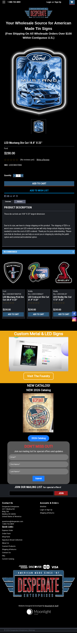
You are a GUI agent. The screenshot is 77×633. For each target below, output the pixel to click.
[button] (38, 376)
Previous (70, 252)
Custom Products (9, 546)
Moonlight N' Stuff (51, 606)
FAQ (3, 556)
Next (74, 252)
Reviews (19, 201)
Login (49, 2)
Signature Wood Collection (12, 540)
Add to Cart (13, 314)
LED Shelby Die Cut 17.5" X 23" (62, 298)
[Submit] (38, 478)
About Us (5, 543)
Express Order (7, 530)
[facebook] (74, 314)
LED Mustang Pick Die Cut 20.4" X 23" (13, 298)
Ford (4, 291)
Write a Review (43, 160)
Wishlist (43, 507)
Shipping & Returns (47, 513)
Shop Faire (6, 537)
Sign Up (58, 2)
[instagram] (74, 319)
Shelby (30, 291)
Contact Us (6, 553)
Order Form (6, 534)
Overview (8, 201)
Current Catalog (8, 559)
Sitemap (32, 630)
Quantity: (8, 175)
